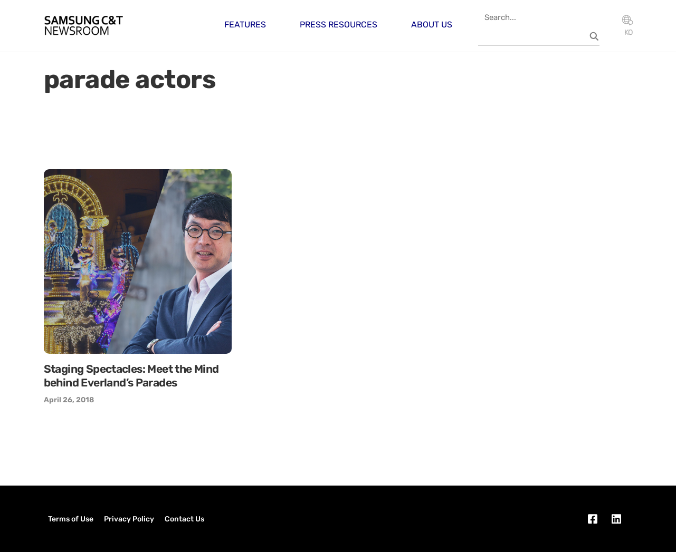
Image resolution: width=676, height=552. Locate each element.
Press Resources (338, 25)
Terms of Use (70, 519)
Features (245, 25)
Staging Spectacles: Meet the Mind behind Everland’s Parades (131, 375)
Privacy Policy (129, 519)
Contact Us (184, 519)
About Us (431, 25)
